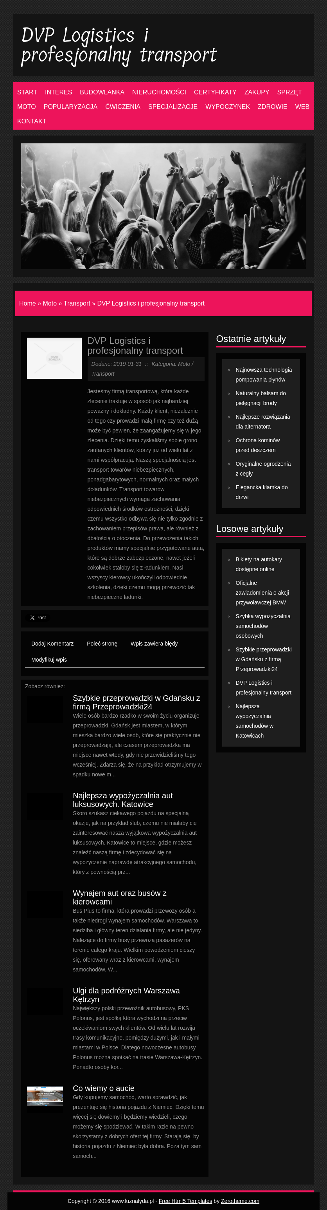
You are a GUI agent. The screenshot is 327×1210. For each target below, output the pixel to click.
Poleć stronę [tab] (102, 643)
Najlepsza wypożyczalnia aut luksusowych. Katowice (123, 799)
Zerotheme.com (240, 1201)
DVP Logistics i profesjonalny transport (151, 303)
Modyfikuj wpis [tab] (49, 660)
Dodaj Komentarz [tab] (52, 643)
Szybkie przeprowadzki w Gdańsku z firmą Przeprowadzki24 (136, 702)
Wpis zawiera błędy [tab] (154, 643)
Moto (50, 303)
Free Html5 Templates (185, 1201)
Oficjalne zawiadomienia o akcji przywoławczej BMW (262, 593)
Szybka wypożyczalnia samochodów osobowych (263, 626)
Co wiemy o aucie (104, 1088)
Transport (77, 303)
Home (27, 303)
